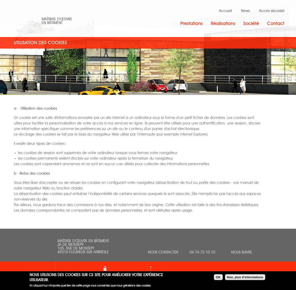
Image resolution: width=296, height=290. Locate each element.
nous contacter (163, 252)
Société (251, 23)
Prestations (191, 23)
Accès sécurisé (271, 11)
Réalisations (223, 23)
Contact (275, 23)
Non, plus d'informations (245, 277)
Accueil (225, 11)
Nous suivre (241, 252)
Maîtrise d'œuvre (57, 19)
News (245, 11)
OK (218, 277)
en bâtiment (52, 23)
